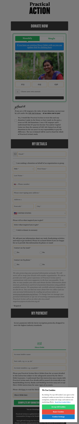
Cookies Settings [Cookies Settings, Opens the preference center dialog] (58, 417)
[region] (58, 404)
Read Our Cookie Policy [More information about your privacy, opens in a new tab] (63, 402)
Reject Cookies (58, 412)
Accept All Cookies (58, 407)
